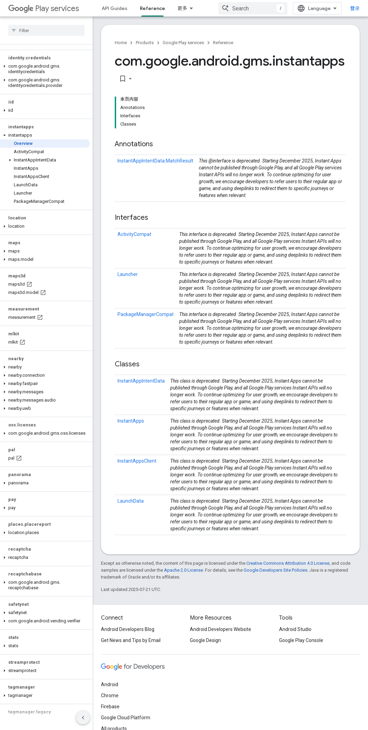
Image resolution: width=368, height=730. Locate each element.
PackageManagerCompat (145, 314)
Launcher (127, 274)
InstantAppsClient (136, 461)
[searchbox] (46, 30)
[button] (45, 69)
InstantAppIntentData (141, 381)
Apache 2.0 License (183, 570)
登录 (355, 8)
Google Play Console (301, 640)
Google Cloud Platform (125, 717)
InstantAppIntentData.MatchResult (155, 161)
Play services (43, 8)
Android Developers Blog (127, 629)
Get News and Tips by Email (131, 640)
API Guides (114, 8)
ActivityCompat (134, 234)
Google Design (205, 640)
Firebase (110, 706)
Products (145, 42)
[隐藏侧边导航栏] (83, 717)
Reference (223, 42)
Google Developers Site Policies (275, 570)
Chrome (110, 695)
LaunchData (130, 501)
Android (109, 684)
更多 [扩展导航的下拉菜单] (182, 8)
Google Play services (183, 42)
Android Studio (295, 629)
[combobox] (252, 8)
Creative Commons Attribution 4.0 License (287, 563)
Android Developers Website (220, 629)
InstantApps (130, 421)
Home (121, 42)
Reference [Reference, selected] (152, 8)
